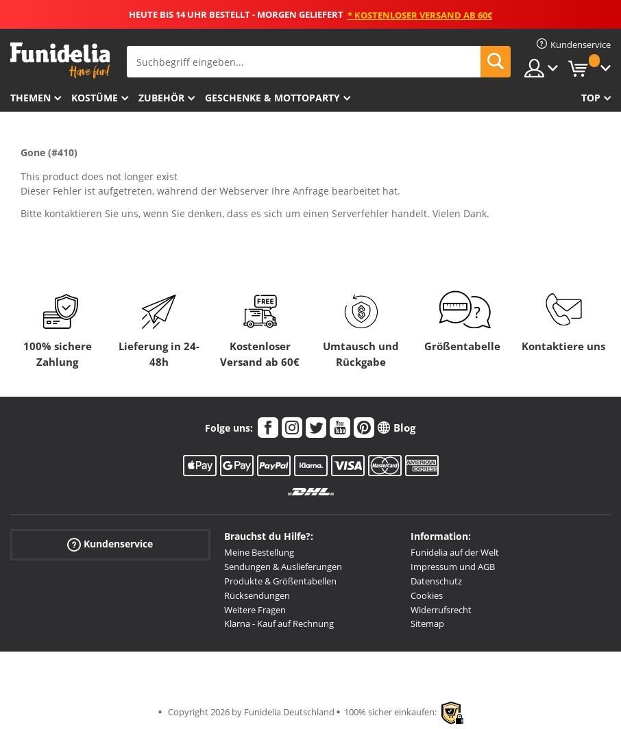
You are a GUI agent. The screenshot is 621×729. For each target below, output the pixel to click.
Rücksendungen (257, 595)
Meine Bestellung (259, 552)
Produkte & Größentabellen (280, 581)
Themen (30, 97)
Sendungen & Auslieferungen (283, 566)
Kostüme (94, 97)
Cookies (427, 595)
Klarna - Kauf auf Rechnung (279, 623)
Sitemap (427, 623)
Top (590, 97)
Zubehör (161, 97)
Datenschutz (436, 581)
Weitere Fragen (255, 610)
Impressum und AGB (453, 566)
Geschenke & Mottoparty (272, 97)
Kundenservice (110, 544)
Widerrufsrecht (441, 610)
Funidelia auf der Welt (455, 552)
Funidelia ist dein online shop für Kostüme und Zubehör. (60, 60)
